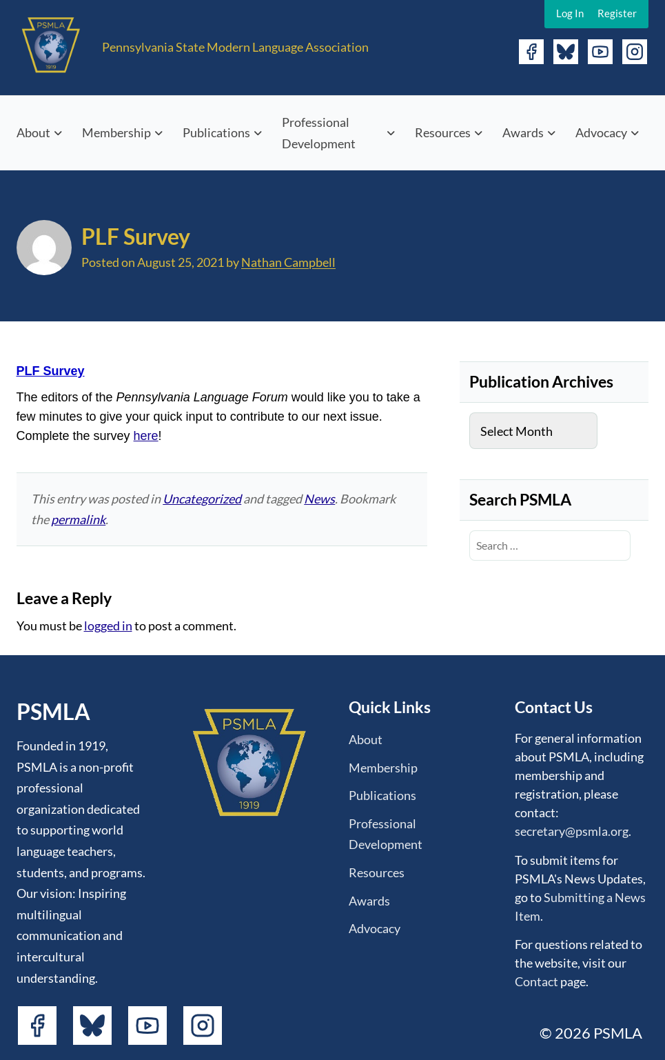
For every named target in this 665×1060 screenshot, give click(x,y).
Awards (523, 132)
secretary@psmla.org (571, 831)
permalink (78, 519)
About (33, 132)
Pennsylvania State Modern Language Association (235, 46)
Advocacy (601, 132)
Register (617, 13)
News (319, 498)
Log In (570, 13)
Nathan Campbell (288, 262)
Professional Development (319, 132)
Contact (536, 981)
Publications (216, 132)
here (146, 436)
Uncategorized (202, 498)
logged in (108, 625)
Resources (443, 132)
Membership (116, 132)
